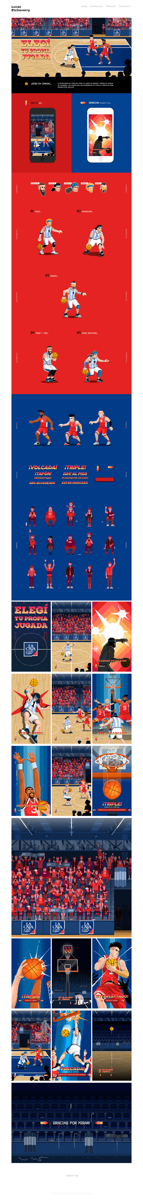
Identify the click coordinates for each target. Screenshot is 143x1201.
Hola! (84, 6)
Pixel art (111, 6)
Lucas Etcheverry (20, 8)
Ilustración (96, 6)
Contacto (124, 6)
